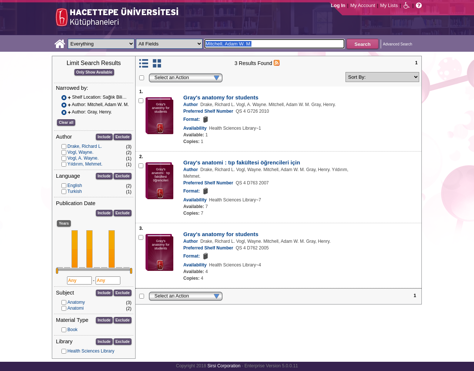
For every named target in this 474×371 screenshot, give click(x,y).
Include (104, 137)
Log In (338, 5)
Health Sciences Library (90, 351)
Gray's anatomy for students (220, 97)
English (74, 185)
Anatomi (75, 308)
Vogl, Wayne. (80, 152)
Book (72, 329)
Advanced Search (397, 44)
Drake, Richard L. (84, 146)
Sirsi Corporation (223, 365)
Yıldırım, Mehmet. (85, 164)
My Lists (389, 5)
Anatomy (76, 302)
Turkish (74, 191)
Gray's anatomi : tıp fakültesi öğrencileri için (241, 162)
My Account (362, 5)
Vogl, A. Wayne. (83, 158)
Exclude (123, 137)
